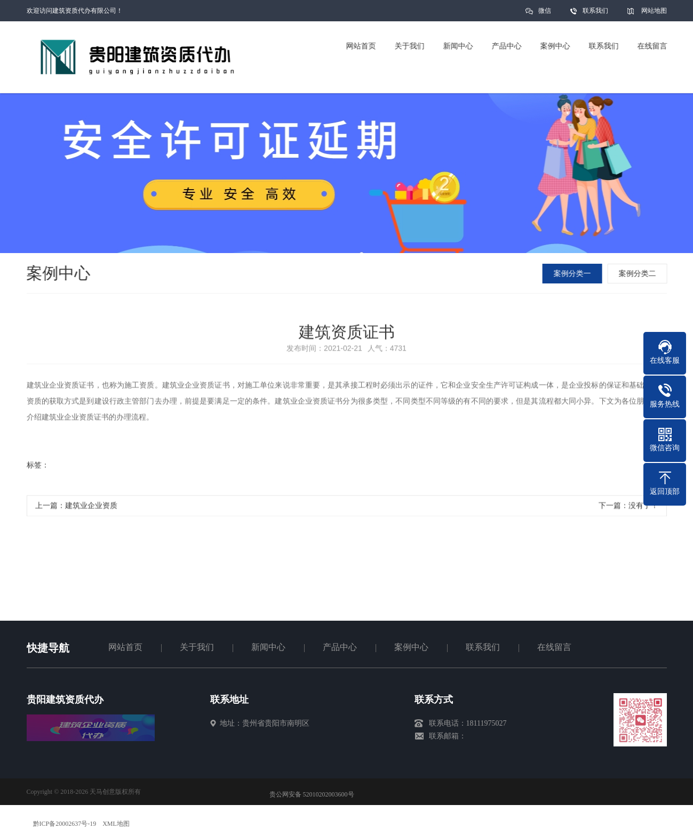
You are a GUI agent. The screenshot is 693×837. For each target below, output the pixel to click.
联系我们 (595, 10)
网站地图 (654, 10)
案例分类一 (573, 274)
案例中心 (411, 647)
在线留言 (554, 647)
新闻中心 (268, 647)
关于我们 (197, 647)
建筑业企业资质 (91, 508)
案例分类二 (638, 274)
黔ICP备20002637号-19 (65, 823)
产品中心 (340, 647)
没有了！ (643, 508)
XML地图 (116, 823)
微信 (544, 14)
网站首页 (125, 647)
